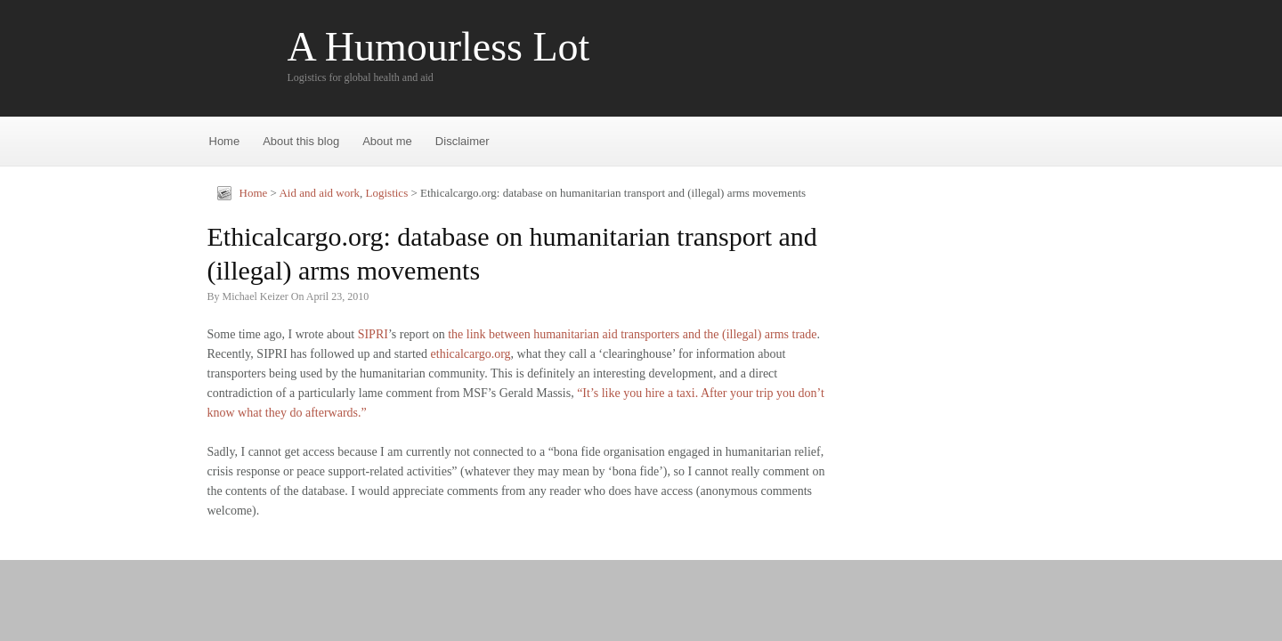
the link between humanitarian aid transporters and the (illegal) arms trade (632, 334)
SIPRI (373, 334)
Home (224, 141)
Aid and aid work (319, 192)
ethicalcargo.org (471, 354)
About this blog (301, 141)
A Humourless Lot (439, 48)
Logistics (387, 192)
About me (387, 141)
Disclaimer (462, 141)
